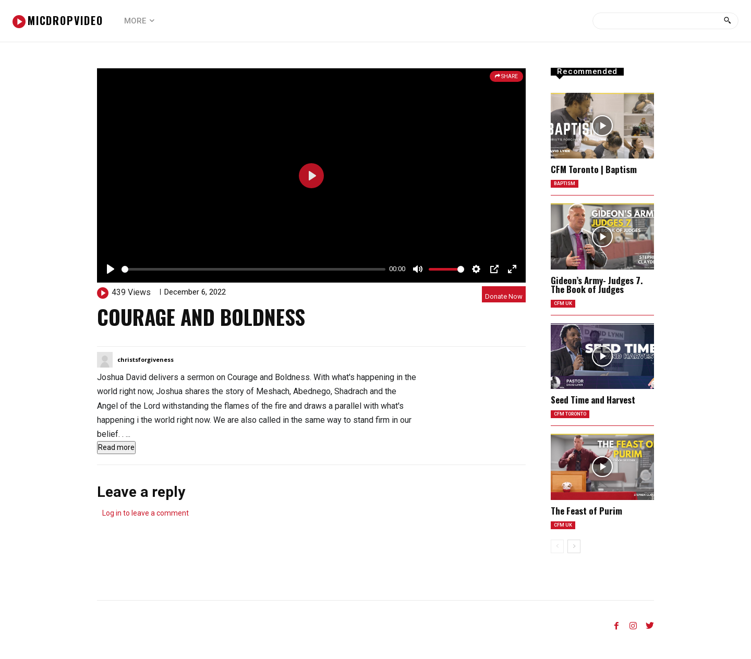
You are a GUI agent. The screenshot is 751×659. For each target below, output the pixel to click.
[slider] (253, 269)
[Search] (727, 21)
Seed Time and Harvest (593, 403)
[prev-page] (557, 555)
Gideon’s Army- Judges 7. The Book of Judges (597, 287)
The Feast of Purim (586, 516)
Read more (116, 447)
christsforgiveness (145, 359)
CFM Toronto (573, 419)
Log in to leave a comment (145, 513)
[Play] (110, 269)
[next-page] (573, 555)
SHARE (506, 76)
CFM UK (564, 307)
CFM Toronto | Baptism (594, 169)
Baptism (566, 185)
